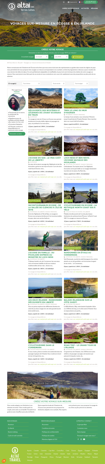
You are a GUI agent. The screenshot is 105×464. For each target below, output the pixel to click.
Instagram (81, 439)
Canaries (44, 450)
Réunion (66, 457)
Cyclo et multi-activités (15, 435)
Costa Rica (60, 450)
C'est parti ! (78, 57)
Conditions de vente (48, 428)
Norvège (29, 457)
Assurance (45, 424)
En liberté (11, 428)
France (29, 454)
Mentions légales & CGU (49, 439)
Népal (96, 454)
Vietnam (29, 460)
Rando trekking (12, 432)
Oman (37, 457)
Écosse (74, 450)
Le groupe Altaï (82, 424)
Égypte (80, 450)
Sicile (72, 457)
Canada (36, 450)
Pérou (51, 457)
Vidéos (84, 439)
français (80, 2)
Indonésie (48, 454)
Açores (29, 450)
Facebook (78, 439)
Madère (82, 454)
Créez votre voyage (70, 8)
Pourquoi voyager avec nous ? (86, 435)
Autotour (11, 424)
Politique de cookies (48, 435)
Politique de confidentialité (50, 432)
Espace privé (73, 2)
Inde (41, 454)
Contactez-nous (82, 428)
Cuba (67, 450)
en (52, 57)
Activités (85, 8)
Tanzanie (95, 457)
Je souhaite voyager (27, 57)
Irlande (55, 454)
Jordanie (75, 454)
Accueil (20, 62)
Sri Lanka (79, 457)
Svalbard (87, 457)
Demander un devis (16, 134)
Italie (68, 454)
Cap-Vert (51, 450)
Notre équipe (81, 432)
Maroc (90, 454)
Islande (62, 454)
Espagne (87, 450)
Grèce (35, 454)
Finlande (95, 450)
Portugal (58, 457)
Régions (94, 8)
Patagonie (44, 457)
